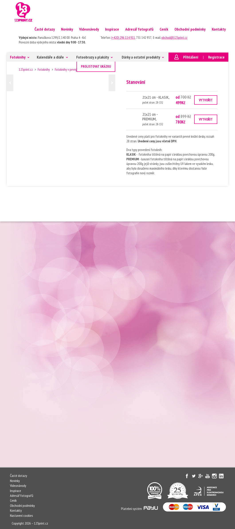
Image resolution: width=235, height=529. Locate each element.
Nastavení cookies (21, 515)
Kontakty (219, 29)
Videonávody (89, 29)
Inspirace (112, 29)
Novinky (67, 29)
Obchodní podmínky (190, 29)
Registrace (216, 57)
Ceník (164, 29)
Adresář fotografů (139, 29)
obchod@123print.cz (174, 37)
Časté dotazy (45, 29)
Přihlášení (190, 57)
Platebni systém (139, 508)
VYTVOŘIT (206, 100)
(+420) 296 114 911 (123, 37)
